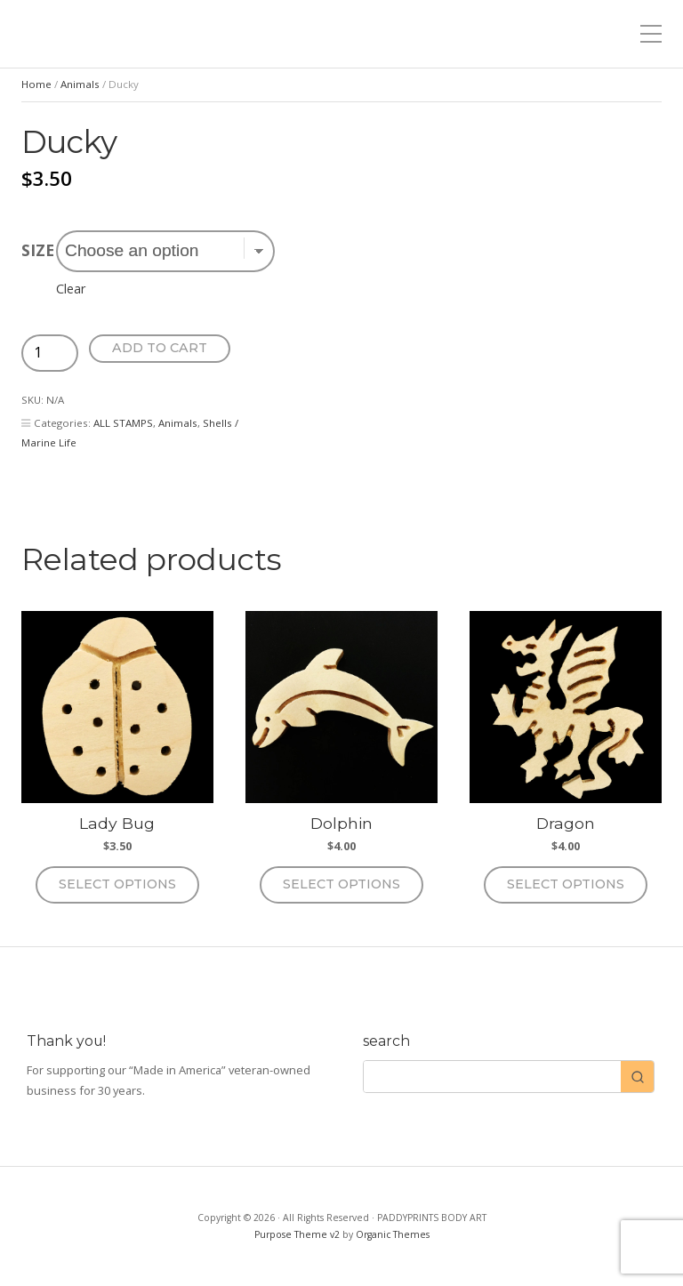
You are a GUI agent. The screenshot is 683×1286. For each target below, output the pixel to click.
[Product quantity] (49, 353)
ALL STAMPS (123, 423)
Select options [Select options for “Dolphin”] (341, 884)
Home (36, 84)
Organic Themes (393, 1234)
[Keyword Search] (492, 1076)
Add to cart (159, 348)
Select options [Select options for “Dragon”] (565, 884)
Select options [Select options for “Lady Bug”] (117, 884)
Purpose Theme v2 (297, 1234)
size (37, 250)
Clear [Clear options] (70, 288)
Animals (80, 84)
